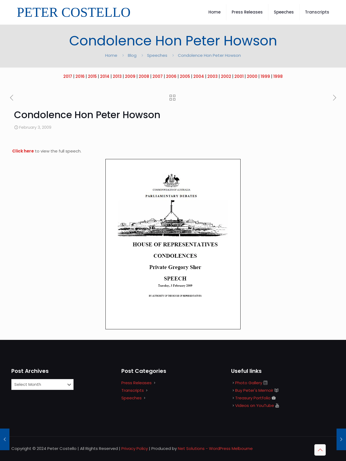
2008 (144, 76)
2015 (92, 76)
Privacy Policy (134, 448)
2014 (104, 76)
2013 (117, 76)
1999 (265, 76)
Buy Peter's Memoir (254, 390)
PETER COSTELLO (74, 12)
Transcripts (132, 390)
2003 (212, 76)
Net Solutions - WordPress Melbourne (215, 448)
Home (111, 55)
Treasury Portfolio (253, 398)
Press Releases (136, 383)
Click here (23, 151)
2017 (67, 76)
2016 (80, 76)
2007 (157, 76)
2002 (226, 76)
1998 (278, 76)
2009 (130, 76)
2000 (252, 76)
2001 (239, 76)
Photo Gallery (248, 383)
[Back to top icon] (320, 450)
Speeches (157, 55)
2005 (185, 76)
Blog (132, 55)
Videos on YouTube (254, 405)
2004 (198, 76)
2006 (171, 76)
